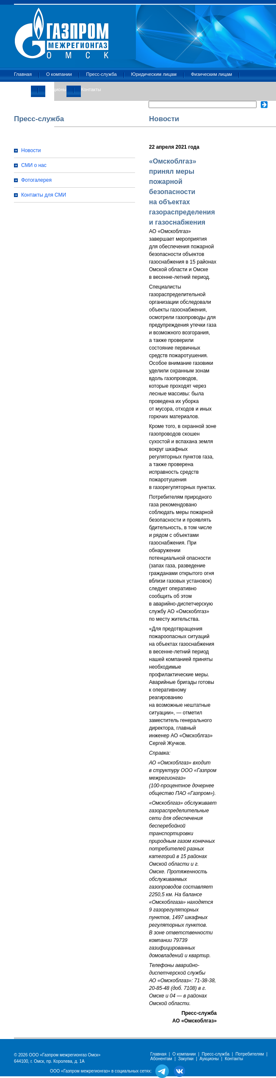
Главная (23, 74)
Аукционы (55, 89)
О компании (59, 74)
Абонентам (161, 1058)
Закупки (22, 89)
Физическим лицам (211, 74)
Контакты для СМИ (43, 195)
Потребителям (249, 1054)
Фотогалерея (36, 180)
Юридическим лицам (154, 74)
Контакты (91, 89)
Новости (31, 150)
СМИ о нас (34, 165)
